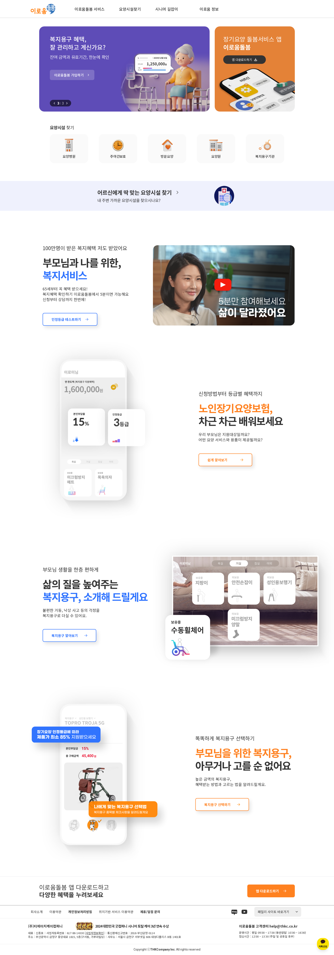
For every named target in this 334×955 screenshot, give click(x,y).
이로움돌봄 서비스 (90, 9)
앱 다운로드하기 (242, 59)
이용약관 (55, 911)
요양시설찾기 (130, 9)
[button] (54, 103)
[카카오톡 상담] (323, 944)
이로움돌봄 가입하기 (69, 74)
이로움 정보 (209, 9)
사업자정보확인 (95, 933)
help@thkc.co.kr (283, 926)
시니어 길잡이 (166, 9)
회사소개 (37, 911)
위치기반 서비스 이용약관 (116, 911)
